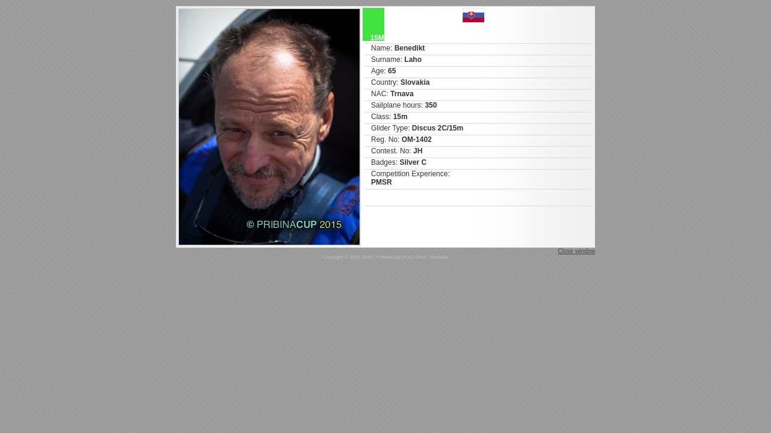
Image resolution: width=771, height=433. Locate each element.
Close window (576, 251)
